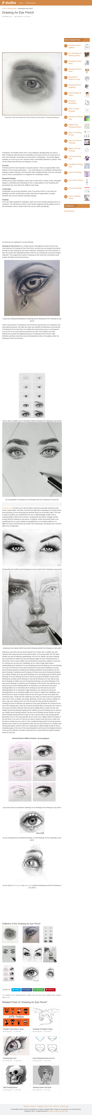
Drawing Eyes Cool (9, 1058)
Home (21, 3)
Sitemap (26, 1106)
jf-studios (9, 3)
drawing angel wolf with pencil (36, 995)
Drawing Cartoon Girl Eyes (42, 1087)
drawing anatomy (20, 995)
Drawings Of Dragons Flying (42, 1029)
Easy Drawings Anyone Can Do (44, 1058)
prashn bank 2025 (62, 1111)
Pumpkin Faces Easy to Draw (13, 1029)
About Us (56, 1106)
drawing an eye (10, 995)
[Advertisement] (32, 35)
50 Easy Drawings (75, 188)
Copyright (40, 1106)
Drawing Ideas (30, 3)
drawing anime (50, 995)
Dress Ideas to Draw (76, 180)
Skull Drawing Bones (10, 1087)
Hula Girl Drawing (75, 172)
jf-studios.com (7, 508)
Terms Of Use (48, 1106)
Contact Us (33, 1106)
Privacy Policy (64, 1106)
